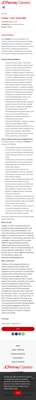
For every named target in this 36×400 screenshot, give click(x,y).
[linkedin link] (24, 372)
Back (4, 14)
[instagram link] (15, 372)
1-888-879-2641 (17, 382)
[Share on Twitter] (16, 334)
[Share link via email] (23, 334)
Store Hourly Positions (17, 24)
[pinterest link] (19, 372)
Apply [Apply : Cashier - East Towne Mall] (18, 329)
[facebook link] (17, 372)
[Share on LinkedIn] (20, 334)
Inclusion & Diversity (18, 354)
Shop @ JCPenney (18, 362)
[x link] (12, 372)
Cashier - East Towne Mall (13, 18)
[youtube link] (21, 372)
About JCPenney (18, 350)
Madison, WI (13, 22)
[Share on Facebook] (13, 334)
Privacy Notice (18, 358)
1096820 (9, 27)
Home (18, 346)
